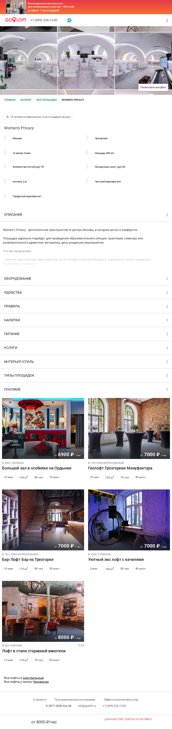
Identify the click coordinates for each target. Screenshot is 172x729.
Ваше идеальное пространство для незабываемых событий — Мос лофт (51, 5)
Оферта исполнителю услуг (121, 699)
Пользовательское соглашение (75, 699)
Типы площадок (86, 376)
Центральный (33, 678)
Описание (86, 215)
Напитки (86, 321)
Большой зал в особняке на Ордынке (37, 468)
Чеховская (41, 682)
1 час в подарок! (49, 10)
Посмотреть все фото (153, 87)
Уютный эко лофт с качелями (116, 559)
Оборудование (86, 279)
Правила (86, 307)
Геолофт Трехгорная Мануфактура (120, 468)
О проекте (39, 699)
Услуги (86, 348)
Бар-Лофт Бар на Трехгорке (27, 559)
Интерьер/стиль (86, 362)
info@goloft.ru (87, 705)
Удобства (86, 293)
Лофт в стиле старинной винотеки (33, 651)
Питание (86, 334)
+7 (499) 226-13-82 (44, 20)
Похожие (86, 390)
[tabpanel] (43, 428)
